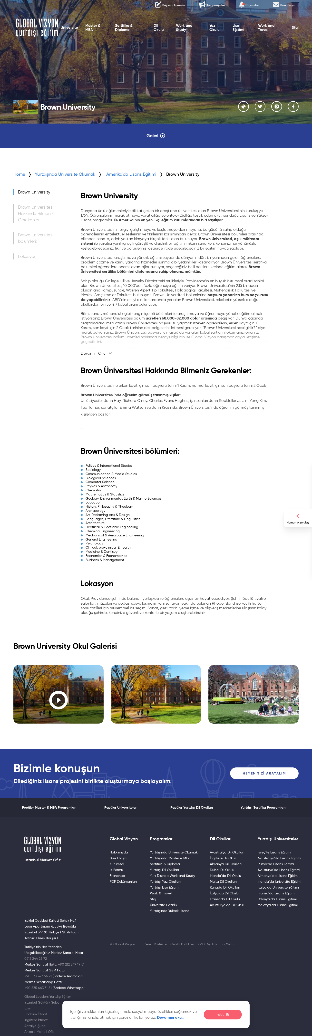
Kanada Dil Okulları (225, 887)
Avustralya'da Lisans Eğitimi (279, 858)
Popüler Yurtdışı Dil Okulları (191, 807)
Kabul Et (222, 1015)
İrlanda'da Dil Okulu (225, 875)
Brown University (34, 192)
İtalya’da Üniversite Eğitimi (278, 887)
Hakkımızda (119, 852)
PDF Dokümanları (123, 881)
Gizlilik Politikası (182, 944)
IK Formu (116, 870)
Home (19, 174)
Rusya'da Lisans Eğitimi (276, 864)
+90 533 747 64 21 (38, 976)
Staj (295, 27)
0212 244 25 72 (35, 958)
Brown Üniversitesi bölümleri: (35, 238)
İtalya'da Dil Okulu (224, 893)
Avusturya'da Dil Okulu (227, 905)
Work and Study (184, 27)
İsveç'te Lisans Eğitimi (274, 852)
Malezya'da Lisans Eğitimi (278, 905)
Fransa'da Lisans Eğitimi (276, 893)
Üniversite (69, 27)
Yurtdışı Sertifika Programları (263, 807)
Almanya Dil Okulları (226, 864)
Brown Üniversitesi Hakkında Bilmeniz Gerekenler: (35, 213)
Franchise (117, 875)
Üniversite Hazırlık (163, 905)
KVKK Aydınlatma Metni (216, 944)
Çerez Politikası (155, 944)
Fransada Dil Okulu (225, 899)
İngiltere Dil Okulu (223, 858)
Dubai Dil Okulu (222, 870)
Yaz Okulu (214, 27)
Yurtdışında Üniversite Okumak (65, 174)
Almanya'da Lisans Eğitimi (278, 875)
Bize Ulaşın (118, 858)
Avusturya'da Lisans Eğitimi (279, 870)
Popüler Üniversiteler (120, 807)
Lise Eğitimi (238, 27)
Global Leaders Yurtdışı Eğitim (47, 996)
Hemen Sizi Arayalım (264, 773)
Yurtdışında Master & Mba (170, 858)
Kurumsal (117, 864)
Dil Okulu (159, 27)
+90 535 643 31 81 (38, 988)
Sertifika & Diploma (124, 27)
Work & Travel (161, 893)
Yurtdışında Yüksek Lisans (169, 911)
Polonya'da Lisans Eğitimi (277, 899)
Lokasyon (27, 256)
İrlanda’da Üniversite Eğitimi (279, 881)
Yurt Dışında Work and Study (172, 875)
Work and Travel (266, 27)
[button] (17, 695)
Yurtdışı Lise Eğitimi (164, 887)
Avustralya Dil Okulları (227, 852)
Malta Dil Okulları (223, 881)
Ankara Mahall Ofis (39, 1031)
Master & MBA (92, 27)
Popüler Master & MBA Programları (49, 807)
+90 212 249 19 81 (71, 964)
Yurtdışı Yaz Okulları (165, 881)
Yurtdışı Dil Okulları (164, 870)
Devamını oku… (171, 1017)
